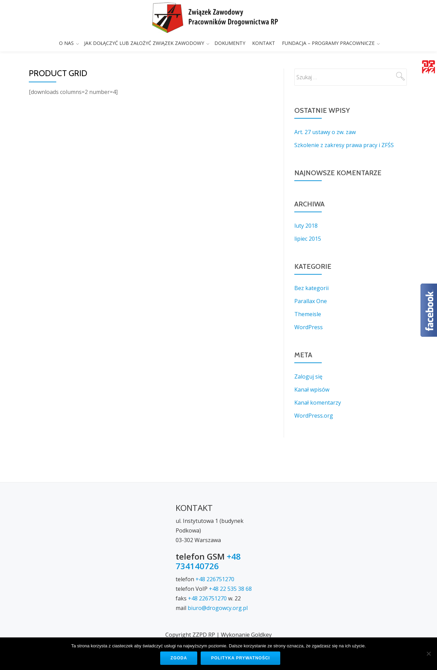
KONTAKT (263, 43)
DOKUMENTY (229, 43)
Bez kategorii (311, 288)
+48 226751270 (215, 551)
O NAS (66, 43)
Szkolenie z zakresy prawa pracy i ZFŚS (344, 145)
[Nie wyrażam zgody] (428, 653)
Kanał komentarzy (317, 402)
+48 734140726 (208, 533)
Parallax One (310, 301)
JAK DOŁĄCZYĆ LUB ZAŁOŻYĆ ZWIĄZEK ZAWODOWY (144, 43)
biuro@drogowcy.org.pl (218, 580)
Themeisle (307, 314)
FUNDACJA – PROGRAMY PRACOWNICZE (328, 43)
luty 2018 (306, 225)
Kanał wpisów (311, 389)
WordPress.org (313, 415)
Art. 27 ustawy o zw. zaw (325, 132)
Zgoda (178, 658)
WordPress (308, 327)
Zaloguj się (308, 376)
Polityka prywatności (240, 658)
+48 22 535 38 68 (230, 561)
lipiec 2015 (307, 238)
